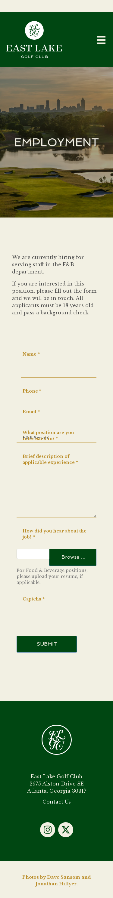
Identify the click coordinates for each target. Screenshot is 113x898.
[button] (47, 829)
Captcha (34, 599)
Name (31, 354)
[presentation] (62, 607)
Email (31, 412)
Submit (46, 644)
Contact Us (56, 801)
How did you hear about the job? (54, 534)
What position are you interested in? (48, 435)
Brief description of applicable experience (50, 459)
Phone (32, 391)
